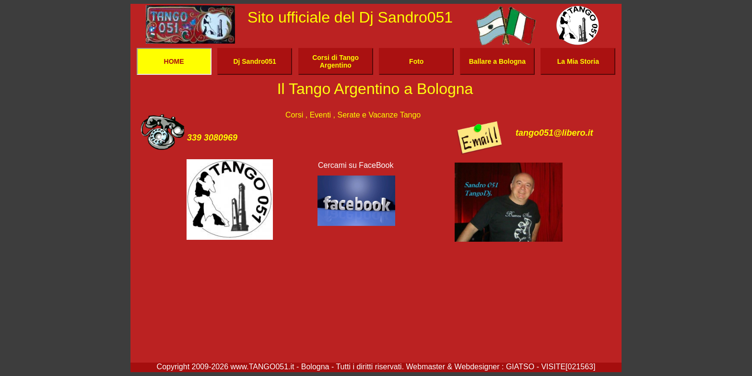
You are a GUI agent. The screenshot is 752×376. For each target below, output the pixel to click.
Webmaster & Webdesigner (454, 367)
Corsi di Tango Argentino (335, 61)
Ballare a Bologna (497, 61)
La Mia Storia (578, 61)
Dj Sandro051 (254, 61)
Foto (416, 61)
